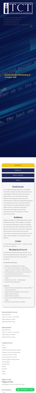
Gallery (3, 371)
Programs (4, 347)
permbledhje (18, 165)
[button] (25, 389)
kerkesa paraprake (18, 175)
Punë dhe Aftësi (6, 364)
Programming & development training (11, 350)
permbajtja (18, 170)
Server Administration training (9, 357)
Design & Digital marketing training (10, 359)
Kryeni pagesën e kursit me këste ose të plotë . (18, 383)
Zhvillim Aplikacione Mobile (8, 319)
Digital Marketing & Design (8, 321)
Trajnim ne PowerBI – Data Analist (10, 317)
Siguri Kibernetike (6, 314)
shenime (18, 180)
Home (3, 345)
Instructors (4, 369)
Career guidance (6, 362)
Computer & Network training (9, 354)
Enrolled (4, 366)
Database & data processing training (11, 352)
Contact (4, 373)
